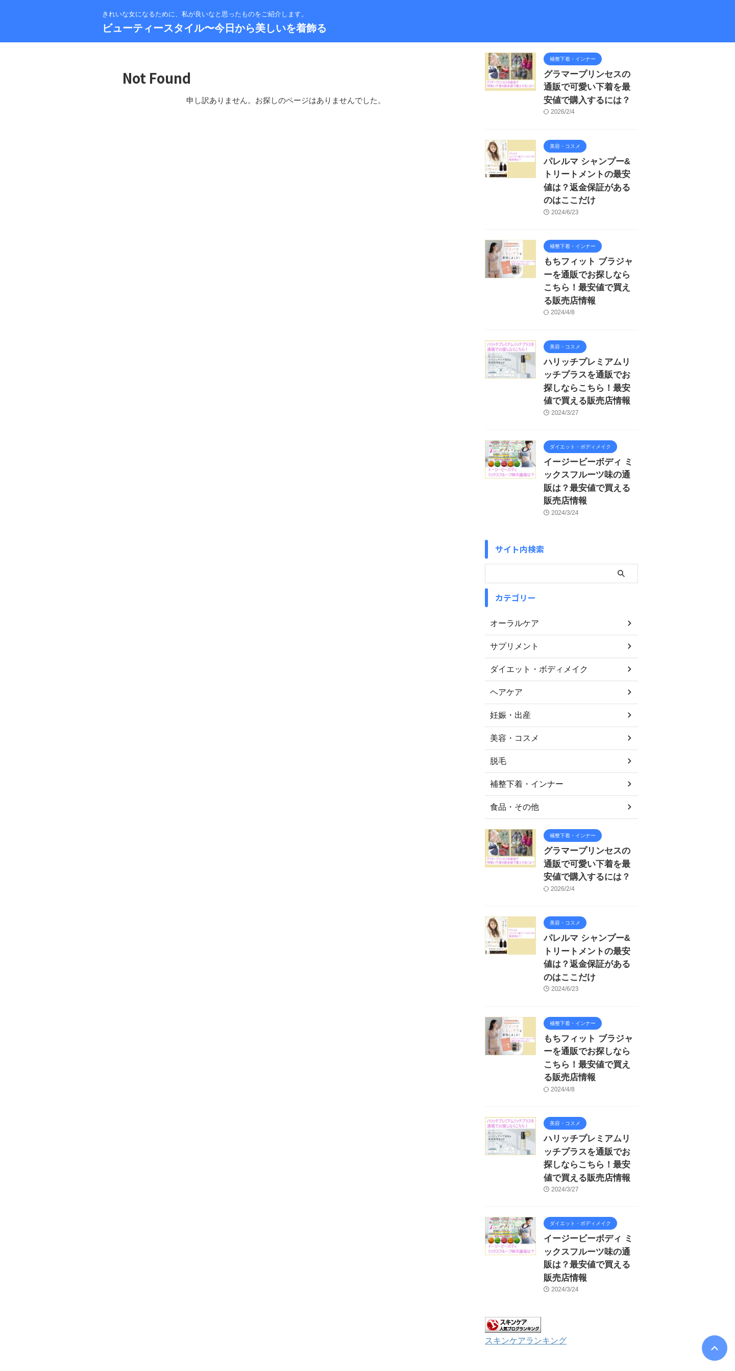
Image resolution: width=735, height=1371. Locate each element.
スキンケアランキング (520, 1213)
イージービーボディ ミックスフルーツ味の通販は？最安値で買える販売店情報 (590, 426)
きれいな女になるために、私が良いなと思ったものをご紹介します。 (367, 1323)
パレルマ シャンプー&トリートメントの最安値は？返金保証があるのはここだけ (590, 167)
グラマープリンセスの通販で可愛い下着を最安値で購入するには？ (590, 85)
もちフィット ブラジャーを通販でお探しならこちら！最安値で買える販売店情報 (590, 250)
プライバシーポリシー (389, 1304)
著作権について (491, 1304)
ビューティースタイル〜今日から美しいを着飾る (214, 28)
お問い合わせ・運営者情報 (259, 1304)
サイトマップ (327, 1304)
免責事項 (444, 1304)
